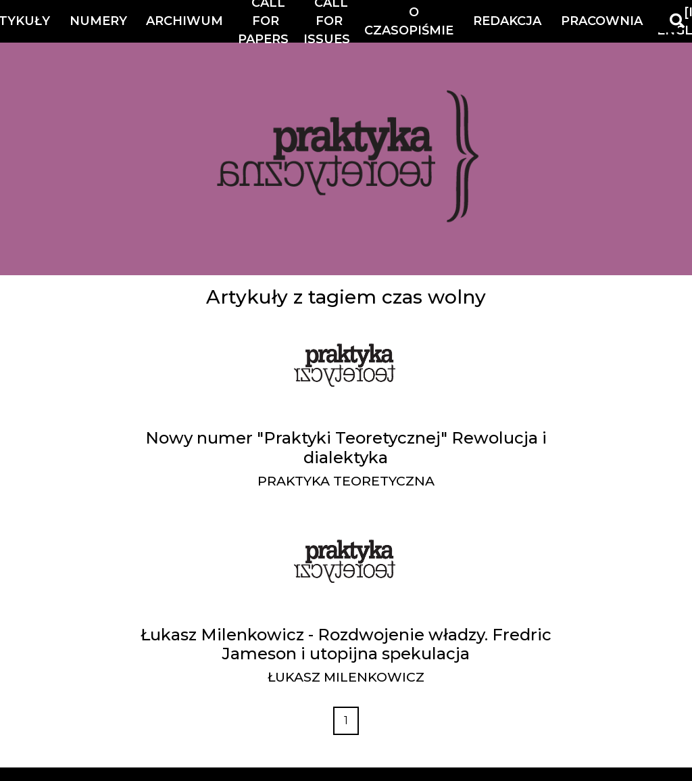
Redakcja (507, 21)
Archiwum (184, 21)
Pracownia (602, 21)
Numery (98, 21)
